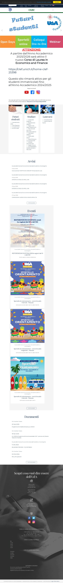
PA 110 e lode (15, 128)
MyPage (29, 5)
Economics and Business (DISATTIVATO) (20, 567)
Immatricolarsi (15, 127)
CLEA (11, 542)
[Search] (13, 5)
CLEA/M (12, 551)
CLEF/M (12, 556)
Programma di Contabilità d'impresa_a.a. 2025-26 (23, 426)
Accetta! (57, 2)
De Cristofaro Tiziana (17, 421)
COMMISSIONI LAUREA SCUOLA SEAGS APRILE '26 (24, 197)
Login (50, 5)
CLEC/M (12, 554)
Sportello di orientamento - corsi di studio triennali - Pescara (27, 301)
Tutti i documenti (31, 462)
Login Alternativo (55, 581)
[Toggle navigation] (53, 10)
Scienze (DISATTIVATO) (16, 568)
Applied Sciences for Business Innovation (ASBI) (22, 570)
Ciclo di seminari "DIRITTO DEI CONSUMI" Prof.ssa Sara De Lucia (27, 170)
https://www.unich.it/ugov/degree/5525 (36, 101)
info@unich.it (32, 503)
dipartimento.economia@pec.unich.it (32, 535)
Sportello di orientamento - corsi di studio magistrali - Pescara (27, 349)
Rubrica (46, 5)
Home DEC (26, 6)
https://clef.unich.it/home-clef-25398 (28, 71)
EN (53, 5)
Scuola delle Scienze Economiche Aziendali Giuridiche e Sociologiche (29, 166)
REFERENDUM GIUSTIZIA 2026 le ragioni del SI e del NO (27, 254)
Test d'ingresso (16, 125)
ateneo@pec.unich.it (33, 504)
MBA (11, 558)
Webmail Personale (36, 6)
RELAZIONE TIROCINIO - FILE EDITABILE (22, 447)
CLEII (11, 547)
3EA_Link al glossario (17, 456)
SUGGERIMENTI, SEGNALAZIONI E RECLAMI (31, 148)
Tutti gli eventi (31, 408)
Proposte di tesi (48, 119)
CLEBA (12, 553)
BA (11, 541)
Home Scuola (21, 6)
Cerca (10, 6)
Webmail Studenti (42, 6)
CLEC (11, 544)
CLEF (11, 546)
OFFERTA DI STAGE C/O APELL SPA (20, 179)
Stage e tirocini (32, 145)
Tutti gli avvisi (31, 202)
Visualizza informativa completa (44, 2)
